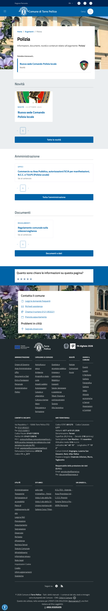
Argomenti (29, 31)
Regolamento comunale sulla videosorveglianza (33, 229)
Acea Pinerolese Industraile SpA (68, 493)
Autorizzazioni (40, 387)
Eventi (85, 367)
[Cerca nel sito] (90, 11)
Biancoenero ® (74, 600)
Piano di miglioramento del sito (22, 509)
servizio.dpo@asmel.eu (70, 471)
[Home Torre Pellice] (39, 11)
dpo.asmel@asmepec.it (68, 474)
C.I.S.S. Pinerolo (61, 497)
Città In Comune (65, 597)
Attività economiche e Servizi (87, 398)
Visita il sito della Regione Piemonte (49, 497)
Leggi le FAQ (20, 517)
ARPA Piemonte (61, 505)
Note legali (19, 560)
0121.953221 (23, 427)
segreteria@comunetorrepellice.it (33, 448)
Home (19, 31)
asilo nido (39, 489)
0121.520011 (24, 430)
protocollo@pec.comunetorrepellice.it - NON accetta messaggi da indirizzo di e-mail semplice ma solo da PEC (33, 442)
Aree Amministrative (23, 368)
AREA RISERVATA (53, 607)
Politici (17, 391)
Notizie (72, 364)
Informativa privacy (22, 556)
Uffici (20, 166)
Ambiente (39, 372)
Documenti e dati (54, 253)
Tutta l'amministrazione (54, 197)
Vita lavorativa (57, 407)
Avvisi (71, 372)
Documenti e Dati (22, 376)
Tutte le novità (54, 139)
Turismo (55, 403)
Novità (21, 107)
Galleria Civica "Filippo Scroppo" (47, 509)
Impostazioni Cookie (23, 564)
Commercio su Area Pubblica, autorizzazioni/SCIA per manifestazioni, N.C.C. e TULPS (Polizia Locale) (54, 173)
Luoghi (85, 370)
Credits (17, 568)
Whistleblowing (21, 552)
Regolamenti (24, 223)
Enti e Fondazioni (22, 380)
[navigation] (4, 11)
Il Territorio (87, 374)
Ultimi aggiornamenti (23, 572)
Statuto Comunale (22, 548)
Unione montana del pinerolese (48, 505)
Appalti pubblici (41, 384)
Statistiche (19, 575)
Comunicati (73, 368)
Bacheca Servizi (21, 544)
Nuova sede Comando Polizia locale (38, 64)
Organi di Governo (22, 364)
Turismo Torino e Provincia (65, 501)
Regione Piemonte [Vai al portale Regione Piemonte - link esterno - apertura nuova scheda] (21, 3)
